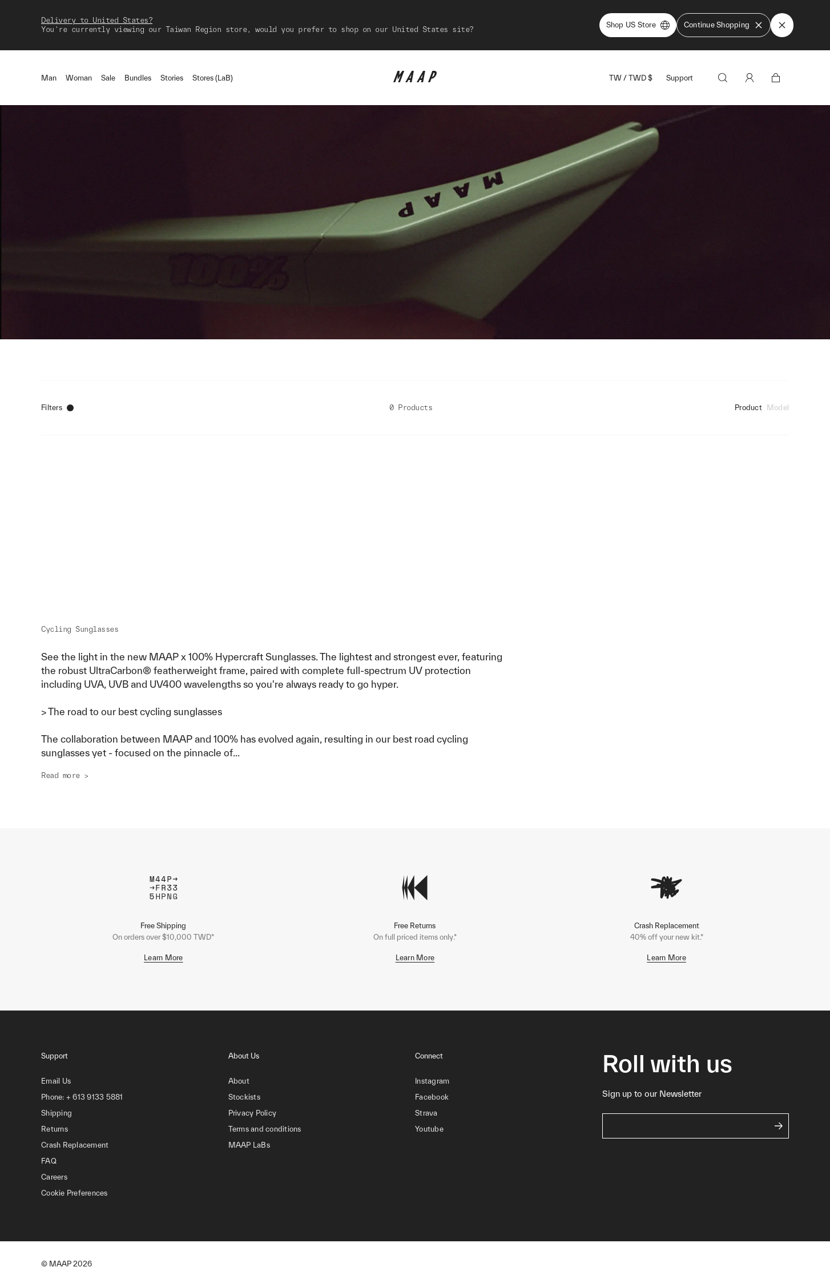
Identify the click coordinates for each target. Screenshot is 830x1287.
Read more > (64, 775)
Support (679, 78)
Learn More (163, 957)
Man (49, 78)
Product (748, 407)
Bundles (137, 78)
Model (778, 407)
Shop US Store (638, 25)
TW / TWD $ (630, 78)
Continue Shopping (723, 25)
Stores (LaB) (212, 78)
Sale (108, 78)
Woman (79, 78)
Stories (171, 78)
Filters (57, 407)
